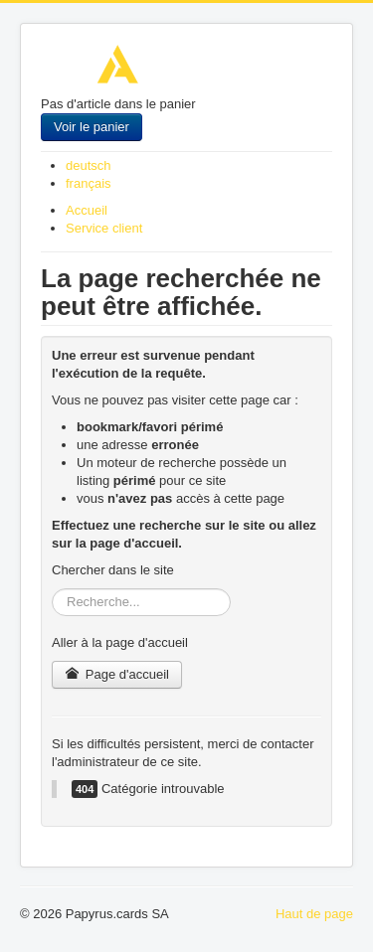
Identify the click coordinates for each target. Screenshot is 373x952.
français (88, 183)
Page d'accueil (117, 674)
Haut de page (314, 913)
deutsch (88, 165)
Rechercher (52, 588)
